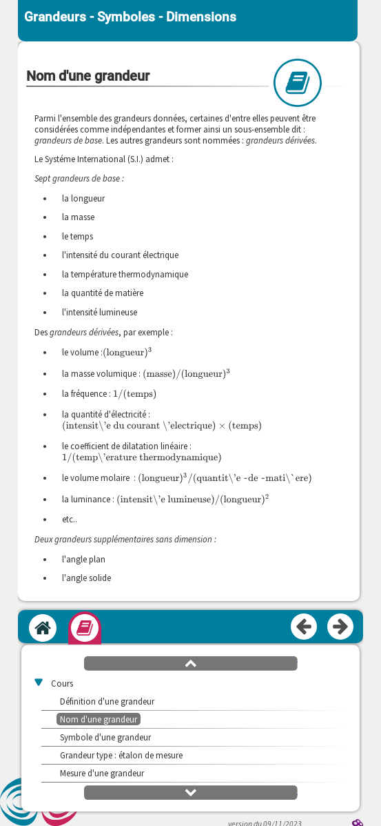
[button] (191, 662)
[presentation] (128, 352)
